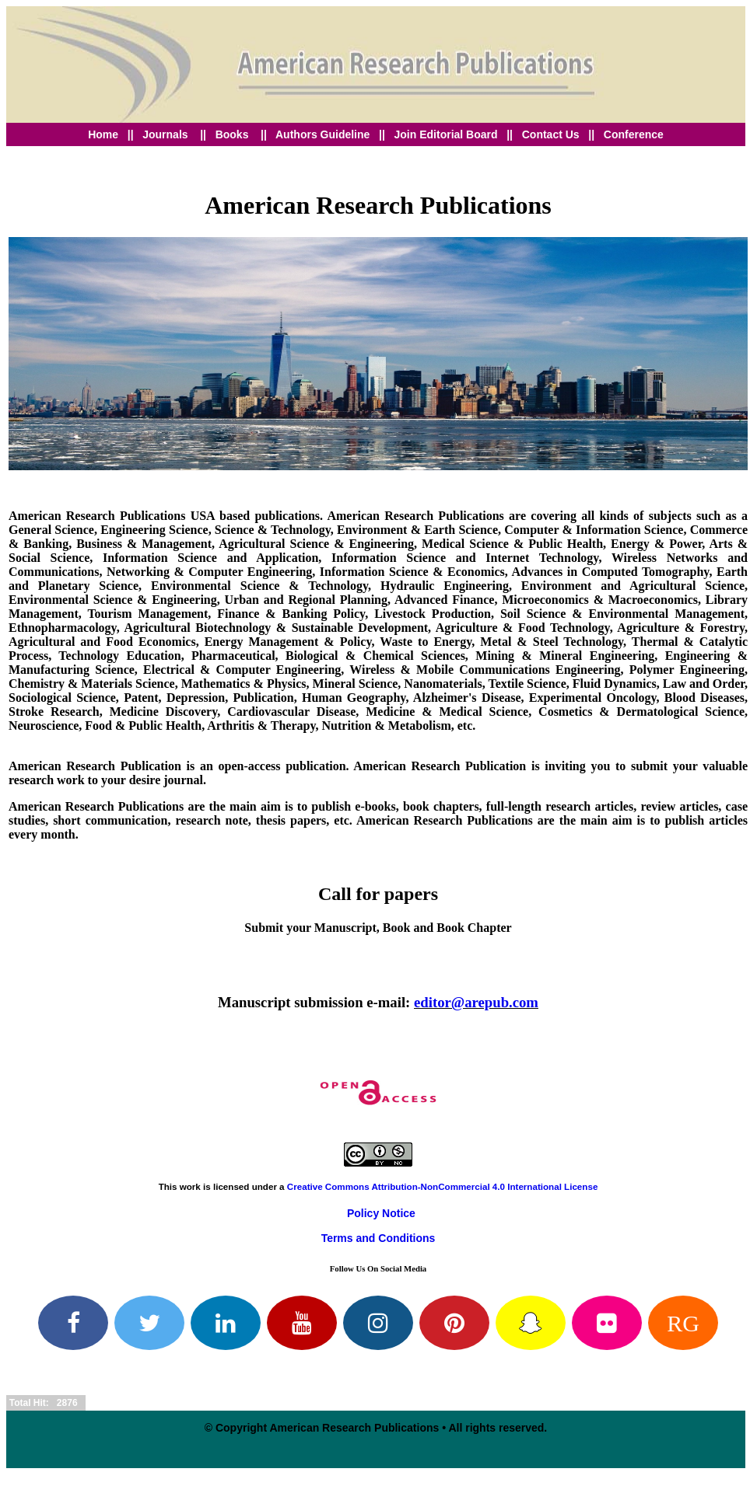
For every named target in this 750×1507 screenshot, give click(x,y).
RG (683, 1322)
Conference (634, 134)
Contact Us (551, 134)
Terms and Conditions (378, 1238)
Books (234, 134)
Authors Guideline (322, 134)
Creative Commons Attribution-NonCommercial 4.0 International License (442, 1186)
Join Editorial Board (447, 134)
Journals (165, 134)
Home (103, 134)
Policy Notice (381, 1213)
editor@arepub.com (476, 1002)
